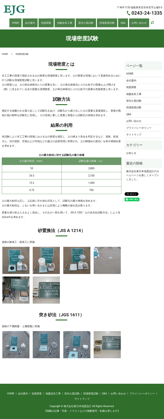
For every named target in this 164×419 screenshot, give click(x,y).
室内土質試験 (84, 21)
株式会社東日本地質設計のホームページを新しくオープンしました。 (142, 172)
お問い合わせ (131, 21)
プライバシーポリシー (139, 125)
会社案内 (34, 21)
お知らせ (131, 150)
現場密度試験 (104, 21)
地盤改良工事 (65, 21)
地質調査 (48, 21)
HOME (22, 21)
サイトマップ (133, 132)
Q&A (118, 21)
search (144, 22)
